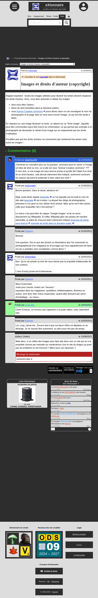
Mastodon (55, 581)
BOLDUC (68, 423)
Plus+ (88, 389)
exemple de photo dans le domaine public (51, 223)
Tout (84, 389)
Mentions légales (79, 534)
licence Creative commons (30, 111)
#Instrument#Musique (68, 414)
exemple (45, 197)
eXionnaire (33, 71)
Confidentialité (79, 555)
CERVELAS (55, 416)
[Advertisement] (49, 40)
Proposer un (69, 369)
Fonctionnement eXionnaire (25, 58)
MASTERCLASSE (62, 387)
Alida (69, 403)
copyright (43, 77)
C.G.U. (79, 545)
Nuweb (55, 592)
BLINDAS (59, 398)
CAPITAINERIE (70, 392)
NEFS (62, 408)
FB (48, 581)
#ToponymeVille (66, 421)
